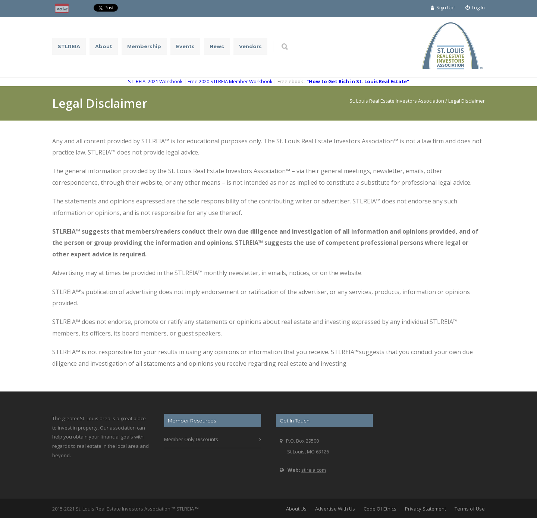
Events (185, 46)
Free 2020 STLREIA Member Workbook (230, 81)
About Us (296, 508)
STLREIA (69, 46)
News (217, 46)
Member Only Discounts (191, 439)
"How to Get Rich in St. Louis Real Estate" (358, 81)
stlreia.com (313, 469)
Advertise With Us (335, 508)
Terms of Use (470, 508)
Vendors (250, 46)
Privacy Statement (425, 508)
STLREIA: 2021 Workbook (155, 81)
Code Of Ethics (380, 508)
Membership (144, 46)
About (103, 46)
